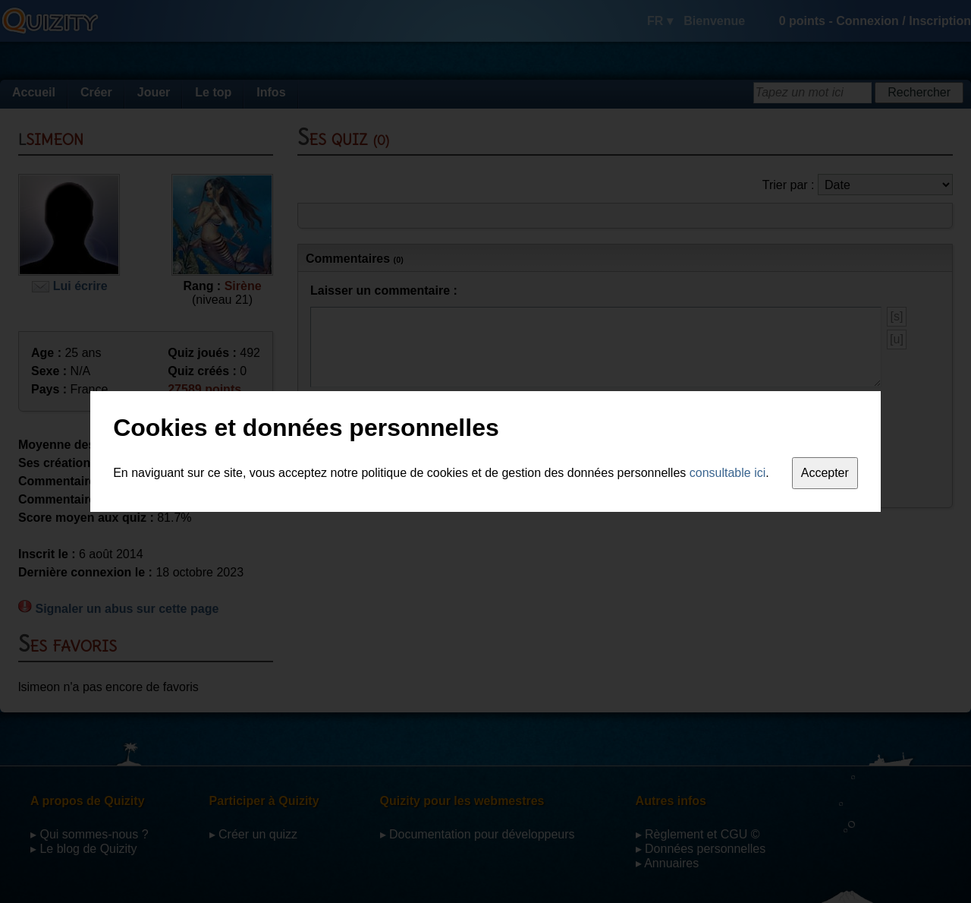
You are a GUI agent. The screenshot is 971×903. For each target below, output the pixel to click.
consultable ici (728, 472)
